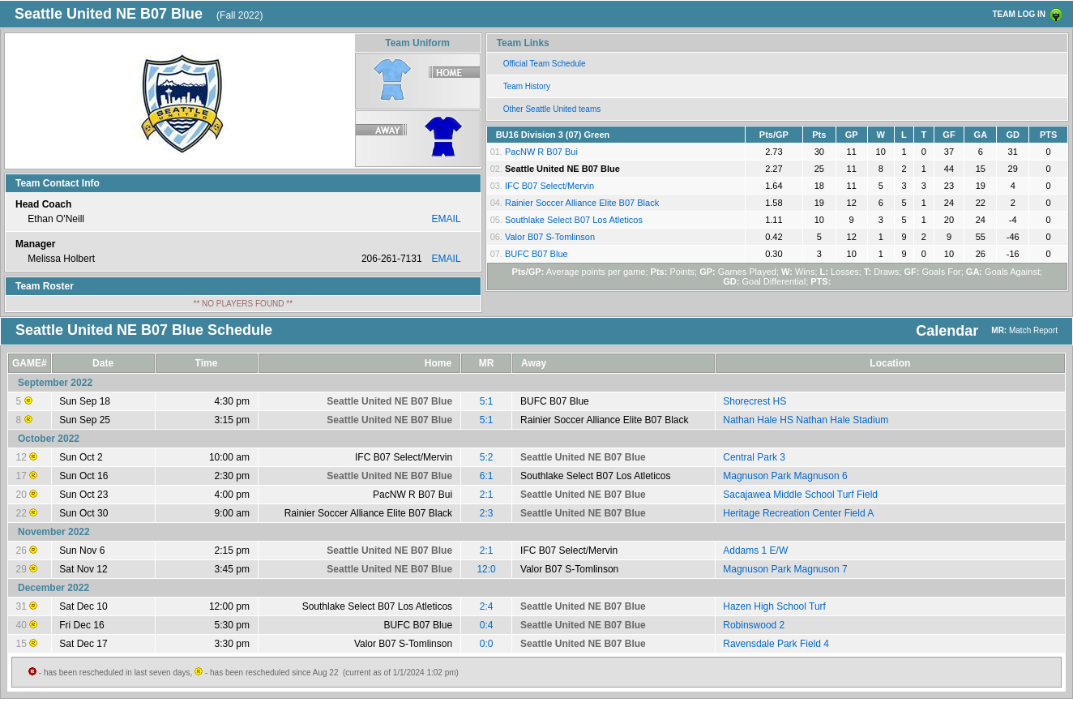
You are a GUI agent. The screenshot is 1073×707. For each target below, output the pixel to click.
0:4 (487, 625)
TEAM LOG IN (1018, 14)
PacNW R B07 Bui (541, 151)
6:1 (487, 476)
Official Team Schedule (544, 63)
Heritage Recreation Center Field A (798, 513)
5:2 (487, 457)
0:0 (487, 643)
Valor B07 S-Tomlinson (550, 237)
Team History (526, 86)
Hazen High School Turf (774, 606)
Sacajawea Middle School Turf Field (800, 494)
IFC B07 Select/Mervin (549, 186)
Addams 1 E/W (755, 550)
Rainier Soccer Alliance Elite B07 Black (582, 203)
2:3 (487, 513)
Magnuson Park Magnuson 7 (785, 569)
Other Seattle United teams (552, 109)
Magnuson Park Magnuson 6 (785, 476)
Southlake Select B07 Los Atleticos (574, 220)
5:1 (487, 401)
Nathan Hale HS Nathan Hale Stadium (805, 420)
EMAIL (446, 219)
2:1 (487, 494)
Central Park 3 (754, 457)
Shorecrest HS (754, 401)
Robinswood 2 (753, 625)
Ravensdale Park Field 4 (776, 643)
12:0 (486, 569)
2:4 (487, 606)
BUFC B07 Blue (536, 254)
